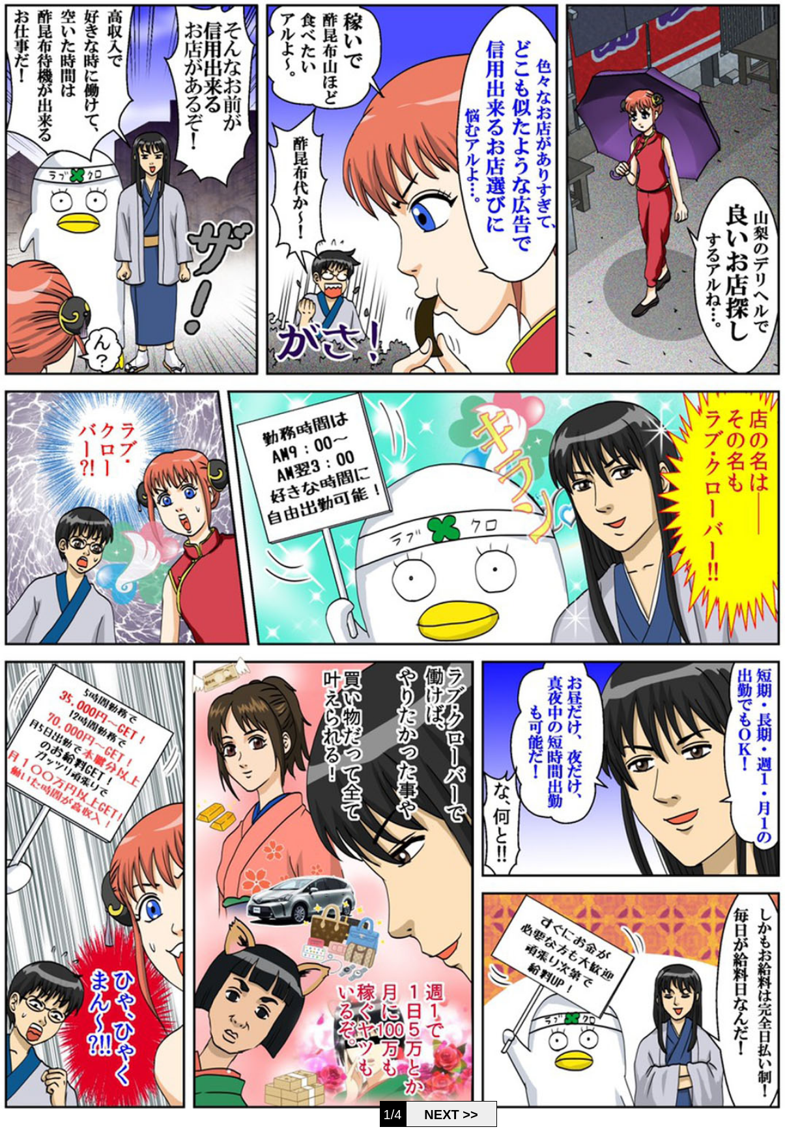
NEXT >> (451, 1114)
